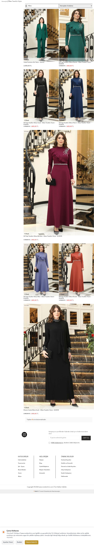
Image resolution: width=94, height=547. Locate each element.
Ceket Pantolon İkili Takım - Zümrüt (34, 62)
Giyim (19, 473)
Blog (40, 463)
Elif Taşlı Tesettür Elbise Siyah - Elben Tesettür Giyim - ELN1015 (39, 123)
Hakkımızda (64, 476)
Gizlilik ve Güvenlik (67, 463)
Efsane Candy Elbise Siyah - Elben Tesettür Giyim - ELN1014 (41, 410)
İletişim (41, 460)
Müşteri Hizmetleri (44, 469)
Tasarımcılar (21, 463)
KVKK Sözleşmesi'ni (57, 442)
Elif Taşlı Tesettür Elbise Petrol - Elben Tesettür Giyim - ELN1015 (75, 123)
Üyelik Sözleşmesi (66, 473)
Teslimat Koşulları (66, 460)
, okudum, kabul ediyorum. (64, 443)
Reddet (19, 542)
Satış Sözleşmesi (66, 469)
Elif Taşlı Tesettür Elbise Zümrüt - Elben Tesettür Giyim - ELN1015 (75, 63)
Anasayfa (4, 1)
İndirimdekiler (22, 460)
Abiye (19, 476)
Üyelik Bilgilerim (44, 466)
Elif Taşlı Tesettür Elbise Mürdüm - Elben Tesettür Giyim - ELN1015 (43, 236)
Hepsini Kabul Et (31, 542)
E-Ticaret (41, 491)
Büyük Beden (22, 469)
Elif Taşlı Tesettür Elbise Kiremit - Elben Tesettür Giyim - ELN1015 (75, 297)
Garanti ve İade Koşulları (68, 466)
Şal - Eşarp (21, 466)
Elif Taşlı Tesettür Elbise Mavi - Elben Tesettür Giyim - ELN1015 (39, 297)
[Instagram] (24, 434)
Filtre (28, 6)
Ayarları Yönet (8, 542)
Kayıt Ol (86, 438)
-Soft (36, 491)
